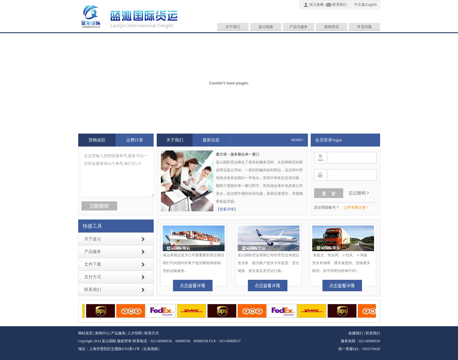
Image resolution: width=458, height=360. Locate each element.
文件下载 (92, 264)
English (371, 4)
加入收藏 (316, 4)
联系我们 (339, 4)
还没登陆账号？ (326, 207)
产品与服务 (299, 27)
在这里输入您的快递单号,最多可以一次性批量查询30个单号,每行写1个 (118, 173)
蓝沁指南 (265, 27)
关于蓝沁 (92, 239)
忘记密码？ (359, 193)
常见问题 (364, 27)
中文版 (359, 4)
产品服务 (92, 251)
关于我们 (233, 27)
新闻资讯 (331, 27)
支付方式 (92, 277)
